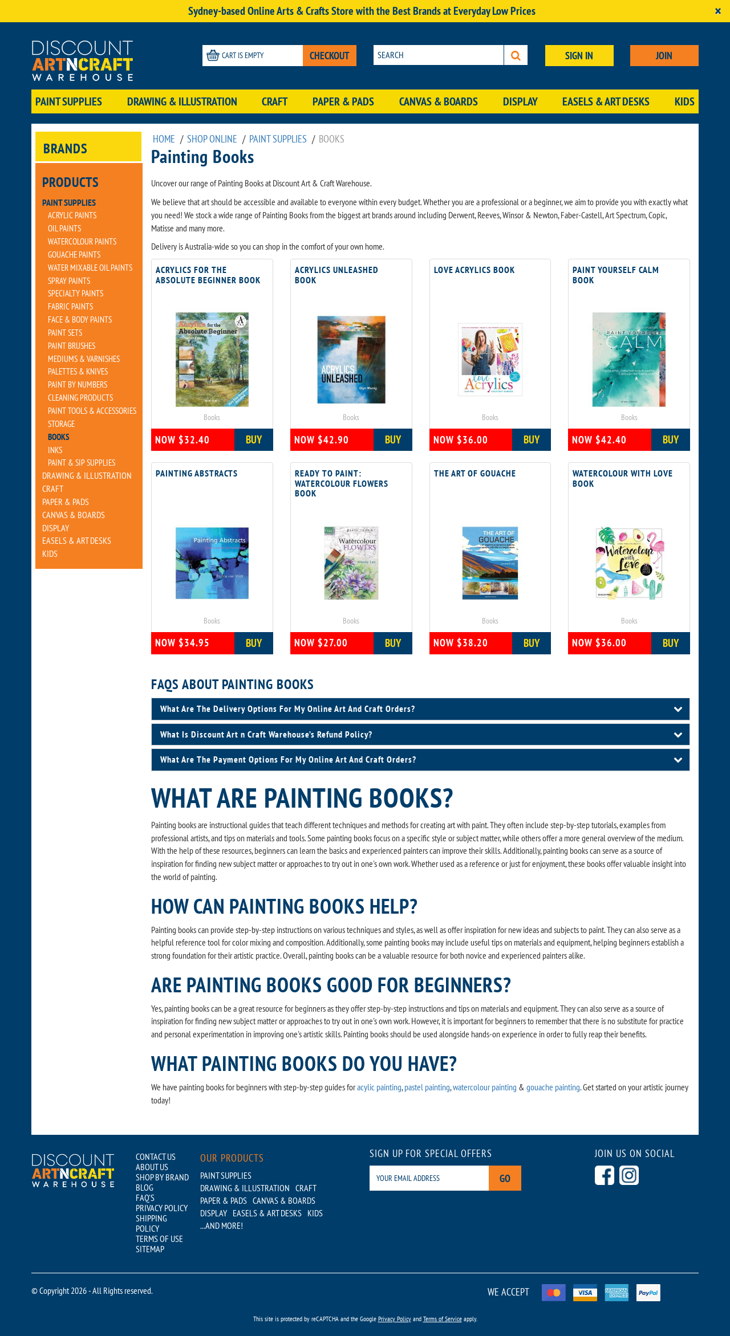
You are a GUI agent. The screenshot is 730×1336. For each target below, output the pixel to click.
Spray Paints (69, 280)
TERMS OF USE (159, 1238)
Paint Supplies (68, 101)
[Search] (516, 55)
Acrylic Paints (72, 215)
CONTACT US (156, 1156)
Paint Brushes (71, 345)
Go (505, 1178)
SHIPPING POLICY (151, 1223)
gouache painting (553, 1087)
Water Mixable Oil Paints (90, 267)
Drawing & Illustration (182, 101)
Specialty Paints (75, 293)
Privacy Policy (394, 1318)
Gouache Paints (74, 254)
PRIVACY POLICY (162, 1207)
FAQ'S (145, 1197)
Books (59, 436)
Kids (685, 101)
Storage (61, 423)
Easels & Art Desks (606, 101)
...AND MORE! (221, 1225)
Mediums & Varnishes (84, 358)
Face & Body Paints (80, 319)
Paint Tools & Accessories (92, 410)
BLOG (144, 1187)
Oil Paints (64, 228)
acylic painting (379, 1087)
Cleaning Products (80, 397)
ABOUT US (152, 1166)
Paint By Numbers (77, 384)
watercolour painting (485, 1087)
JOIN (664, 55)
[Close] (718, 11)
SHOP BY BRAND (162, 1177)
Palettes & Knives (78, 371)
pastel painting (427, 1087)
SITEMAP (150, 1248)
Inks (55, 450)
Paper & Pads (343, 101)
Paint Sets (65, 332)
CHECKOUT (330, 55)
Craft (274, 101)
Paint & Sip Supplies (81, 462)
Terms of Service (442, 1318)
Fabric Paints (70, 306)
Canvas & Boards (438, 101)
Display (520, 101)
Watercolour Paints (82, 241)
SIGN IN (579, 55)
